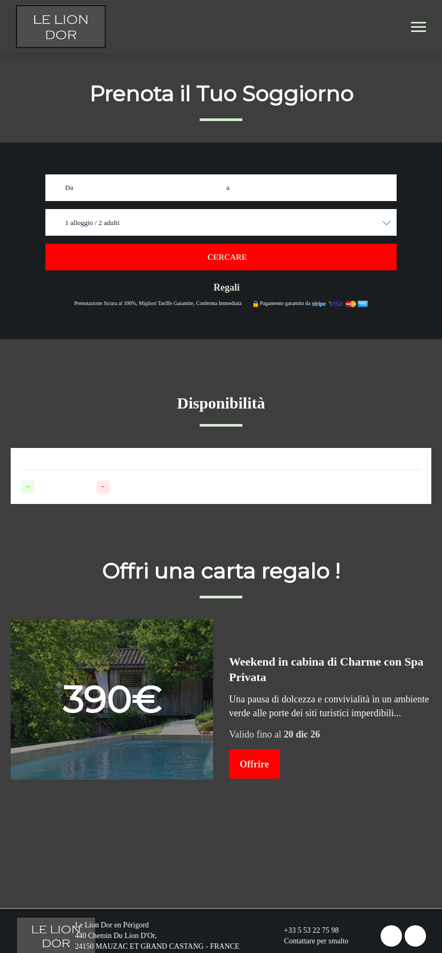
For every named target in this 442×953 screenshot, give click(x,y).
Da (69, 187)
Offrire (254, 764)
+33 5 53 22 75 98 (305, 930)
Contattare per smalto (310, 941)
